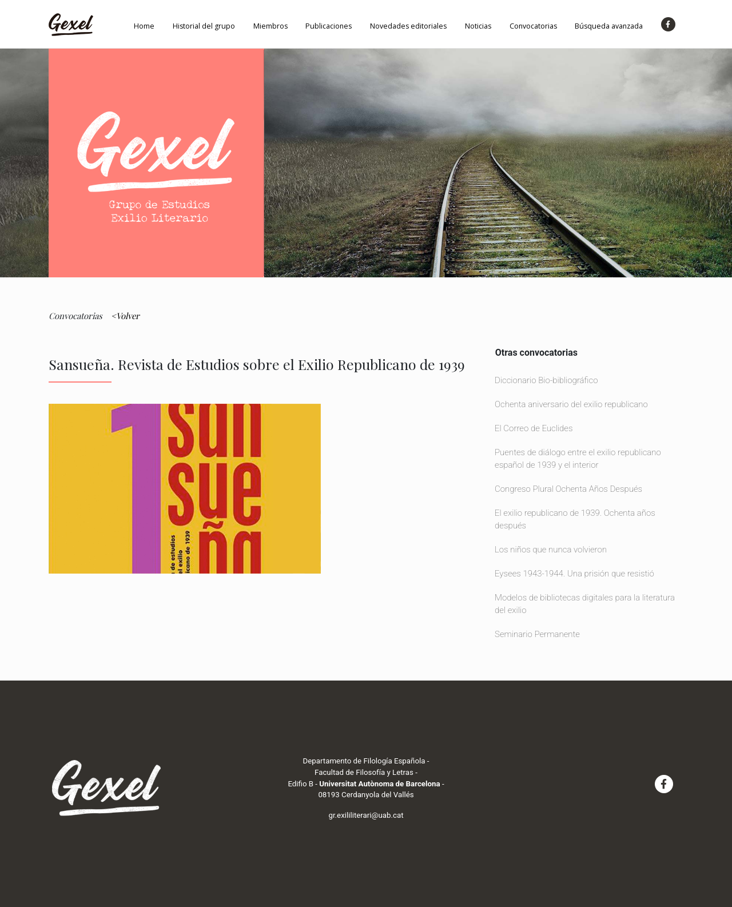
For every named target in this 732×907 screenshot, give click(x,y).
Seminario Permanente (537, 634)
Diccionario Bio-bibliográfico (546, 380)
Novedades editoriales (408, 26)
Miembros (270, 26)
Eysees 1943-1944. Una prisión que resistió (574, 573)
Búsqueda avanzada (609, 26)
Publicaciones (328, 26)
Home (144, 26)
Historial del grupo (204, 26)
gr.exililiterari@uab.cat (365, 815)
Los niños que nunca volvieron (551, 549)
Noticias (478, 26)
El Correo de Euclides (534, 428)
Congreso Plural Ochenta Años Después (568, 489)
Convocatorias (533, 26)
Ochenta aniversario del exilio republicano (571, 404)
